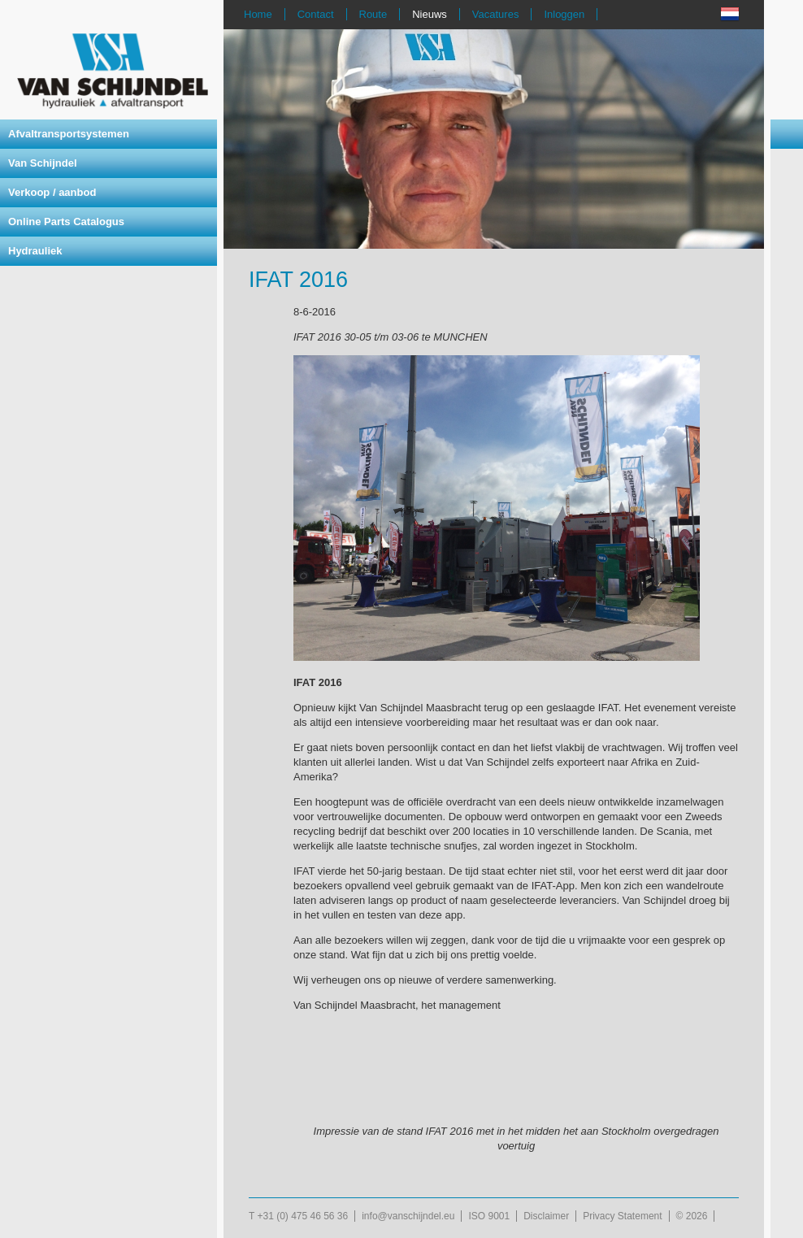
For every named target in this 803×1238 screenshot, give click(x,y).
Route (373, 14)
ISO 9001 (489, 1216)
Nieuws (429, 14)
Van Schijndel (42, 163)
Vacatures (495, 14)
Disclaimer (546, 1216)
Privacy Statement (622, 1216)
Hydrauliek (35, 251)
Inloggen (564, 14)
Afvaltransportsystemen (68, 134)
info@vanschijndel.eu (408, 1216)
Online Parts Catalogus (66, 221)
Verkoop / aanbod (52, 192)
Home (258, 14)
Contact (315, 14)
